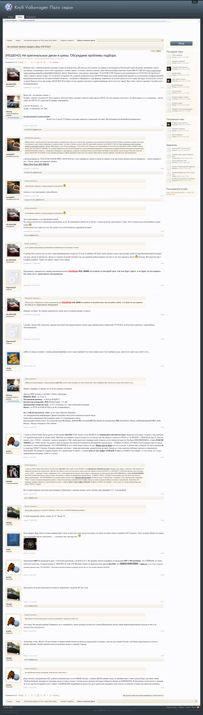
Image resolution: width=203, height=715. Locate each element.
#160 (162, 687)
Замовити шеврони (178, 61)
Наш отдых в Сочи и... (179, 79)
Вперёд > (56, 62)
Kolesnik (174, 69)
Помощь (181, 707)
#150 (162, 366)
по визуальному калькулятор (36, 116)
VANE (174, 176)
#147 (162, 285)
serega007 (10, 154)
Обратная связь (171, 707)
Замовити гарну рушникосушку (182, 109)
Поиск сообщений (11, 20)
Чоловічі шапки (177, 103)
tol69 (8, 549)
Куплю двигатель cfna (179, 160)
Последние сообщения (27, 20)
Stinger (9, 523)
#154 (162, 520)
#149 (162, 339)
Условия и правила (193, 710)
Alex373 (52, 58)
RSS (198, 707)
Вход (194, 2)
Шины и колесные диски (25, 58)
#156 (162, 575)
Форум (19, 17)
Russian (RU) (8, 707)
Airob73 (174, 150)
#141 (162, 87)
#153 (162, 494)
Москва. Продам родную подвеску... (184, 166)
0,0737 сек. (102, 710)
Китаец (9, 112)
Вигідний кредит (177, 85)
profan (8, 451)
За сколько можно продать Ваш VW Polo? (29, 46)
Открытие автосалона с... (180, 67)
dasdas (9, 481)
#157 (162, 602)
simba (8, 368)
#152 (162, 457)
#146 (162, 263)
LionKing (175, 99)
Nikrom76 (175, 180)
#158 (162, 631)
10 (44, 62)
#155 (162, 553)
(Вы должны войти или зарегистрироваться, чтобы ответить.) (143, 695)
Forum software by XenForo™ (21, 710)
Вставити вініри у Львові (180, 97)
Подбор (153, 51)
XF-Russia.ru (14, 712)
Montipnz (175, 168)
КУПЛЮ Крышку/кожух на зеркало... (184, 178)
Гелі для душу (176, 91)
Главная (11, 17)
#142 (162, 125)
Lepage (26, 200)
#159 (162, 656)
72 (50, 62)
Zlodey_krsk (176, 158)
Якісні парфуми (177, 55)
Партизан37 (11, 287)
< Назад (20, 62)
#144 (162, 196)
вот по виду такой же (32, 510)
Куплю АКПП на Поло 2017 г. (181, 148)
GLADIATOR (11, 84)
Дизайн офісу (176, 73)
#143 (162, 168)
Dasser (174, 57)
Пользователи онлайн (177, 189)
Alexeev (174, 162)
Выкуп (158, 51)
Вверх (194, 707)
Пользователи (31, 17)
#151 (162, 427)
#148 (162, 314)
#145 (162, 231)
